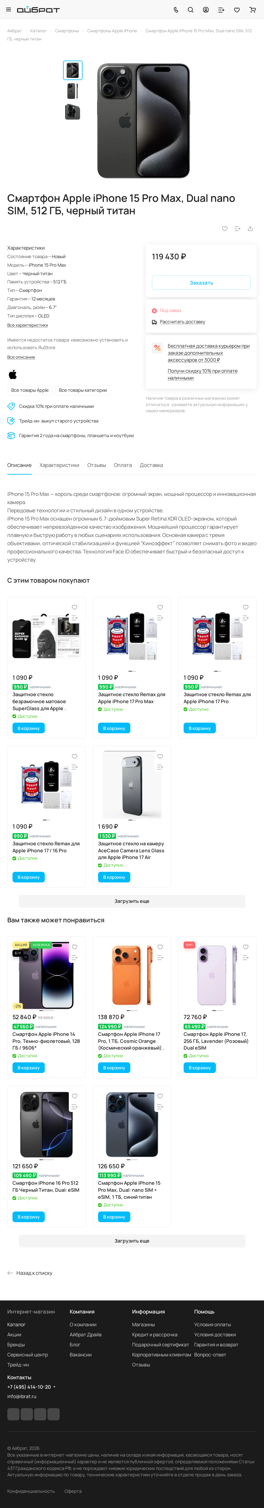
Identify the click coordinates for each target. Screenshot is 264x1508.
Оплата (123, 464)
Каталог (16, 1324)
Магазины (143, 1324)
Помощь (204, 1311)
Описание (19, 464)
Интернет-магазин (31, 1311)
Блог (75, 1344)
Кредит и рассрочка (155, 1334)
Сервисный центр (27, 1354)
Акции (14, 1334)
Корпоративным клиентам (161, 1354)
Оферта (73, 1491)
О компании (83, 1324)
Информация (148, 1311)
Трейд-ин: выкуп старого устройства (58, 421)
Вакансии (81, 1354)
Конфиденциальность (31, 1491)
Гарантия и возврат (216, 1344)
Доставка (151, 464)
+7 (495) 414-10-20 (29, 1387)
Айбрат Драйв (86, 1334)
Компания (82, 1311)
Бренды (16, 1344)
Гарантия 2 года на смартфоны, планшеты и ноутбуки (76, 435)
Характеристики (59, 464)
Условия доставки (215, 1334)
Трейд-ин (18, 1364)
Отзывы (96, 464)
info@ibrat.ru (21, 1396)
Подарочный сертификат (160, 1344)
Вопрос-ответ (210, 1354)
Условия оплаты (212, 1324)
